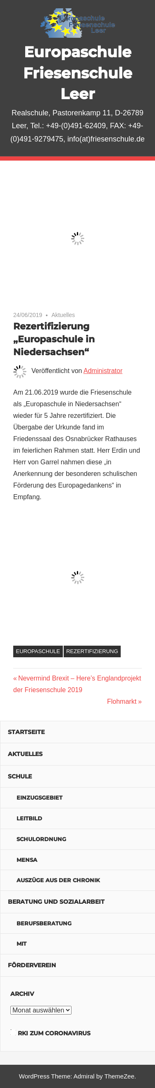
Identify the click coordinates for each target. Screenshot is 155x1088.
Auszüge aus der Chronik (58, 880)
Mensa (27, 859)
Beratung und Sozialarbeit (56, 901)
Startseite (26, 732)
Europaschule (38, 651)
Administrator (102, 370)
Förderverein (32, 965)
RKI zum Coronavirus (54, 1033)
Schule (20, 776)
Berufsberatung (44, 923)
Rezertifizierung (92, 651)
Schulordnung (41, 839)
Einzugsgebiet (39, 797)
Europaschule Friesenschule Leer (77, 73)
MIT (21, 943)
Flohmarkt (121, 701)
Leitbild (29, 818)
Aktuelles (63, 315)
